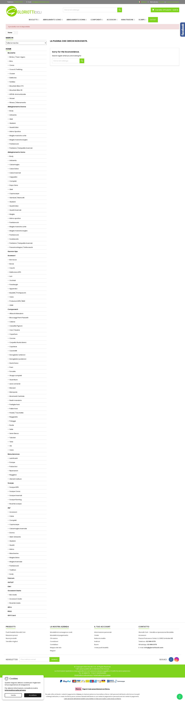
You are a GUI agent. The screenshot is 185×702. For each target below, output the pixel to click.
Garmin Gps (13, 251)
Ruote (11, 425)
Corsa (11, 65)
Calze (11, 516)
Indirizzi (97, 641)
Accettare (33, 695)
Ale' (9, 508)
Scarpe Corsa (14, 491)
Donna (12, 533)
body (11, 574)
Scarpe (11, 483)
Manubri (12, 388)
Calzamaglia (14, 164)
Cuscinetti (13, 351)
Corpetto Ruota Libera (17, 342)
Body (11, 111)
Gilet (11, 119)
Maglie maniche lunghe (18, 140)
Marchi (9, 37)
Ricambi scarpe (15, 504)
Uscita (13, 695)
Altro (10, 607)
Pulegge (12, 421)
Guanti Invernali (15, 210)
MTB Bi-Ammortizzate (17, 94)
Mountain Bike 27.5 (16, 86)
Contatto (144, 626)
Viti (10, 446)
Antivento (13, 115)
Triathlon (12, 570)
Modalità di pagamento (59, 635)
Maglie (12, 214)
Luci (10, 276)
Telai (11, 442)
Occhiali (12, 280)
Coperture (13, 334)
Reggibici (13, 475)
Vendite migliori (12, 641)
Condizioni (54, 641)
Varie (11, 297)
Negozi (52, 651)
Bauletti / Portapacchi (17, 293)
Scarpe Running (15, 499)
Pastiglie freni (14, 404)
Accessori (11, 255)
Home (8, 49)
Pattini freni (13, 408)
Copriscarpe (14, 193)
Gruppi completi (15, 375)
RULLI (10, 611)
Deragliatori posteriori (17, 359)
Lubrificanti (13, 458)
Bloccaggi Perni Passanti (18, 317)
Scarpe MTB (14, 487)
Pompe (12, 462)
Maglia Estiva (14, 557)
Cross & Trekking (15, 69)
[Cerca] (92, 10)
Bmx (11, 61)
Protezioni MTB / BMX (17, 301)
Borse (11, 264)
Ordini (96, 635)
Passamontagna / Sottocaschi (21, 247)
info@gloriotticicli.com (40, 2)
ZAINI (11, 305)
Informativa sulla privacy (15, 690)
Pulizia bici (13, 466)
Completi (13, 181)
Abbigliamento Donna (17, 107)
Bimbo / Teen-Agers (17, 57)
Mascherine (14, 553)
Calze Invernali (15, 173)
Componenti (13, 309)
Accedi (161, 2)
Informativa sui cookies (102, 675)
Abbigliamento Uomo (16, 152)
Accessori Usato (15, 599)
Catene (12, 322)
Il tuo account (102, 626)
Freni (11, 367)
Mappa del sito (55, 647)
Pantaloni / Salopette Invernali (20, 148)
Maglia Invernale (15, 562)
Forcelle (12, 371)
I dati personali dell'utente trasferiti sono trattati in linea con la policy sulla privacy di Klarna (92, 699)
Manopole (13, 392)
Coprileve (13, 346)
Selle (11, 429)
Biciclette (11, 53)
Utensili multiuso (15, 479)
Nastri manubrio (15, 400)
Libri (9, 586)
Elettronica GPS (15, 272)
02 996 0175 (18, 2)
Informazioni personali (102, 632)
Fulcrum (11, 578)
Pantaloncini (14, 144)
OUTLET (11, 582)
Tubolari (12, 437)
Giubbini (12, 123)
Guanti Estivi (13, 127)
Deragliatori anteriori (17, 355)
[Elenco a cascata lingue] (143, 2)
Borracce (13, 260)
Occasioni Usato (14, 590)
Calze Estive (14, 169)
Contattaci (54, 644)
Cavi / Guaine (14, 330)
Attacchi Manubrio (16, 313)
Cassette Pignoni (15, 326)
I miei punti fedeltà (101, 647)
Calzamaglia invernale (18, 528)
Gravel (12, 98)
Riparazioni (13, 471)
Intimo (11, 549)
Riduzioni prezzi (12, 635)
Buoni (96, 644)
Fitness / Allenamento (17, 102)
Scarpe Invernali (15, 495)
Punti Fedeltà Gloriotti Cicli (15, 632)
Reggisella (13, 417)
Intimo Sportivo (15, 131)
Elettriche (13, 78)
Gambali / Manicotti (16, 198)
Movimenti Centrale (16, 396)
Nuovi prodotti (11, 638)
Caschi (12, 268)
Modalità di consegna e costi (61, 632)
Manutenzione (13, 454)
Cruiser (12, 73)
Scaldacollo (14, 239)
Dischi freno (13, 363)
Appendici (13, 289)
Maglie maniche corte (17, 135)
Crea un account (172, 2)
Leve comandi (14, 384)
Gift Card (12, 615)
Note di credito (100, 638)
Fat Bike (12, 82)
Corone (12, 338)
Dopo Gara (13, 185)
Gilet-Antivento (15, 537)
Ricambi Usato (15, 603)
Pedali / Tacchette (16, 413)
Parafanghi (13, 284)
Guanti (11, 545)
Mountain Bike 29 (15, 90)
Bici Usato (13, 595)
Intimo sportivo (15, 218)
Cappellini (13, 177)
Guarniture (13, 380)
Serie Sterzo (14, 433)
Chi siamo (54, 638)
